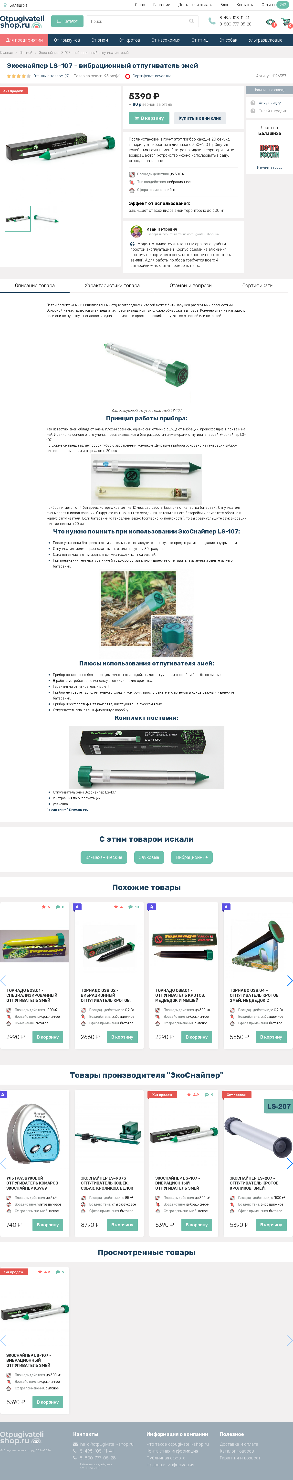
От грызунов (67, 40)
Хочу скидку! (270, 103)
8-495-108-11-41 (234, 17)
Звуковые (149, 857)
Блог (224, 4)
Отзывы (275, 5)
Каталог (67, 21)
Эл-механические (103, 857)
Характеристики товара (112, 285)
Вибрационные (192, 857)
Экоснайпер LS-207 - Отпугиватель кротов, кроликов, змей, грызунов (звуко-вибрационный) (255, 1183)
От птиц (200, 40)
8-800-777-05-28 (235, 24)
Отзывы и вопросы (191, 285)
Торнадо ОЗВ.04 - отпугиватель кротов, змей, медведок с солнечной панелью (255, 995)
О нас (140, 4)
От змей (100, 40)
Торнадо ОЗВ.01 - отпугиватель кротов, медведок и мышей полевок (180, 995)
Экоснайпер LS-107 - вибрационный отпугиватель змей (177, 1183)
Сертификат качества (148, 76)
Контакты (245, 4)
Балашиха (15, 5)
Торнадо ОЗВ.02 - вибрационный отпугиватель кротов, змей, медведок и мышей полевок (109, 995)
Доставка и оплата (239, 1444)
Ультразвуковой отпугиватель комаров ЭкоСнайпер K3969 (32, 1183)
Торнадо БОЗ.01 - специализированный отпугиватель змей (31, 995)
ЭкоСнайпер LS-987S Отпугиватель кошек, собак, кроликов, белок (107, 1183)
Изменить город (269, 167)
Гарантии (161, 4)
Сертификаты (257, 285)
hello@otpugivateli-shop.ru (103, 1444)
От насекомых (166, 40)
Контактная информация (172, 1451)
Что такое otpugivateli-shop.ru (177, 1444)
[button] (289, 980)
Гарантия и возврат (240, 1458)
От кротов (129, 40)
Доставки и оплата (195, 4)
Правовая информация (170, 1465)
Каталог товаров (237, 1451)
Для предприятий (24, 40)
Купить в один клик (200, 118)
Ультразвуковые (266, 40)
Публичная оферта (165, 1458)
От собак (228, 40)
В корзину (149, 118)
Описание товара (35, 285)
